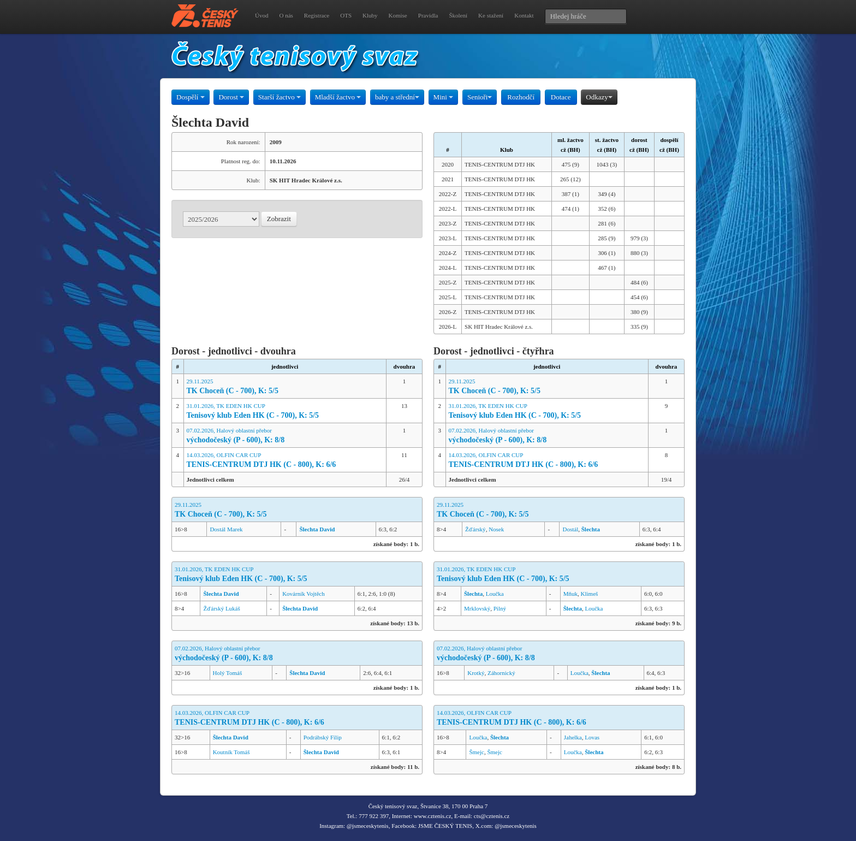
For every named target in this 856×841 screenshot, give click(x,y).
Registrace (316, 15)
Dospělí (190, 97)
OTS (346, 15)
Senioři (479, 97)
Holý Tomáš (227, 673)
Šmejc (476, 752)
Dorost (231, 97)
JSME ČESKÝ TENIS (445, 825)
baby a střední (397, 97)
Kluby (370, 15)
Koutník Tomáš (231, 752)
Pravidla (428, 15)
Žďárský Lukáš (221, 608)
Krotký (475, 673)
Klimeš (589, 593)
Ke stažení (490, 15)
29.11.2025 (285, 387)
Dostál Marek (226, 529)
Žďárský (475, 529)
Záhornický (501, 673)
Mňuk (570, 593)
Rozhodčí (520, 97)
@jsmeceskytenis (368, 825)
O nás (286, 15)
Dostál (570, 529)
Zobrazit (279, 219)
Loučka (495, 593)
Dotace (561, 97)
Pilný (500, 608)
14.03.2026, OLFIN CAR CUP (285, 461)
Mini (443, 97)
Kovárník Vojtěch (303, 593)
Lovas (592, 737)
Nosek (496, 529)
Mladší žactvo (338, 97)
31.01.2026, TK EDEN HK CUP (285, 411)
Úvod (261, 15)
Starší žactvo (279, 97)
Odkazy (599, 97)
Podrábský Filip (323, 737)
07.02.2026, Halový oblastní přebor (285, 436)
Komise (398, 15)
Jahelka (573, 737)
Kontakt (523, 15)
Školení (458, 15)
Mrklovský (477, 608)
